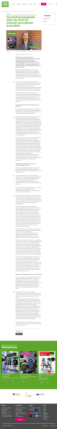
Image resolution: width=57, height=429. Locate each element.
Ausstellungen (46, 416)
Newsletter (45, 419)
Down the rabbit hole (25, 374)
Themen (13, 4)
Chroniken (45, 414)
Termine (44, 417)
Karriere (36, 4)
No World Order (24, 325)
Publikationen (25, 4)
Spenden (45, 4)
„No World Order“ (6, 374)
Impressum (53, 425)
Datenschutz (45, 425)
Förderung (19, 4)
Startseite (3, 11)
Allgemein (7, 11)
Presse (40, 4)
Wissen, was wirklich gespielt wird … (46, 375)
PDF (12, 381)
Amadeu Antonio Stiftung (20, 54)
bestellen (41, 382)
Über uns (31, 4)
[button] (2, 426)
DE (50, 4)
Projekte (44, 412)
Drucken (19, 334)
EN (52, 4)
